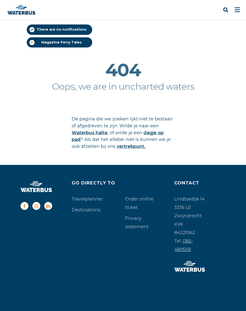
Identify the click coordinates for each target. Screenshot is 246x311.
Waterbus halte (90, 132)
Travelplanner (87, 199)
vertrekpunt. (131, 146)
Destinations (86, 210)
